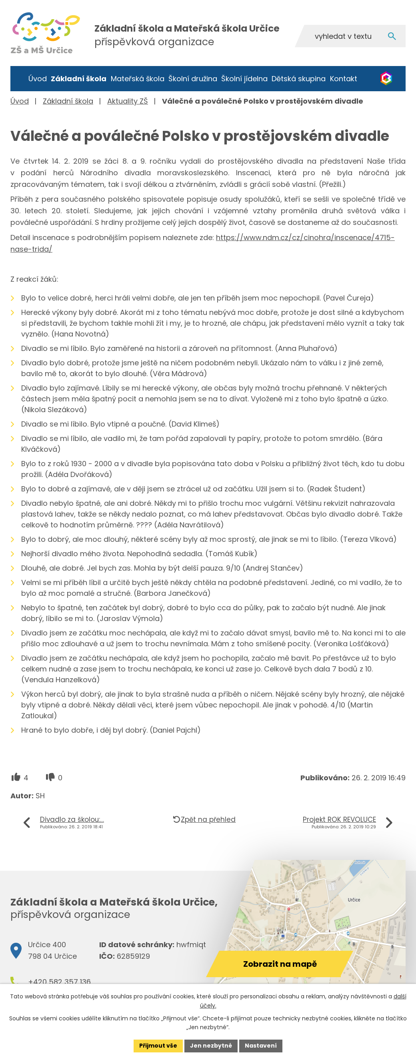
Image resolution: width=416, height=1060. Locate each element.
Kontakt (343, 79)
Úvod (37, 79)
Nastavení (261, 1046)
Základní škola (78, 79)
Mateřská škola (137, 79)
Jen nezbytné (211, 1046)
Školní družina (192, 79)
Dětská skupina (299, 79)
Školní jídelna (244, 79)
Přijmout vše (158, 1046)
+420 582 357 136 (59, 982)
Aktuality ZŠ (127, 101)
